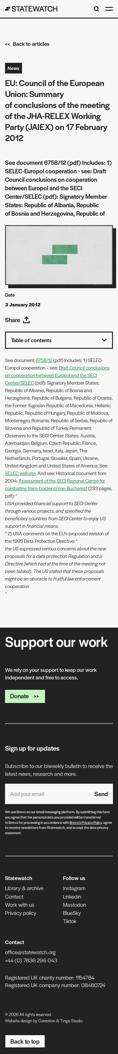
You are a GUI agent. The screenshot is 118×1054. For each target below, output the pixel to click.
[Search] (96, 9)
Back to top (25, 1041)
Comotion (46, 1021)
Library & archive (24, 888)
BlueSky (72, 912)
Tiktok (69, 921)
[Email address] (47, 794)
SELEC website (20, 473)
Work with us (19, 904)
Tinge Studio (71, 1021)
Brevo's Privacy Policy (86, 822)
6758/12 (44, 360)
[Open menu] (109, 9)
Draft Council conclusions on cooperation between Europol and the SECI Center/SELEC (57, 375)
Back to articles (27, 43)
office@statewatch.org (30, 952)
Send (101, 794)
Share (17, 320)
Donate (25, 696)
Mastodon (74, 904)
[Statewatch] (31, 9)
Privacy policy (20, 912)
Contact (14, 896)
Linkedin (72, 896)
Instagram (74, 888)
